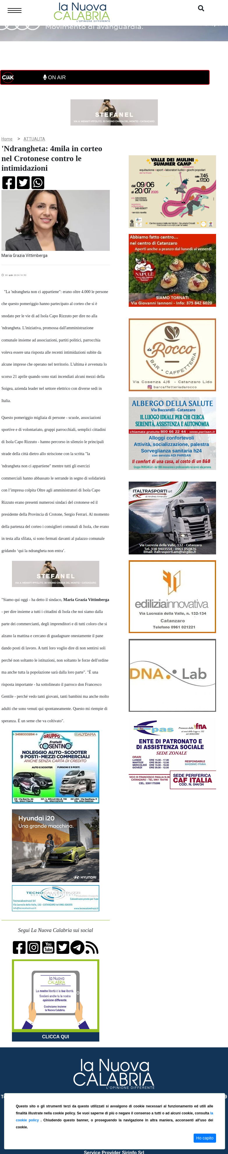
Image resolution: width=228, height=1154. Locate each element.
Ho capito (204, 1138)
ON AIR (54, 77)
